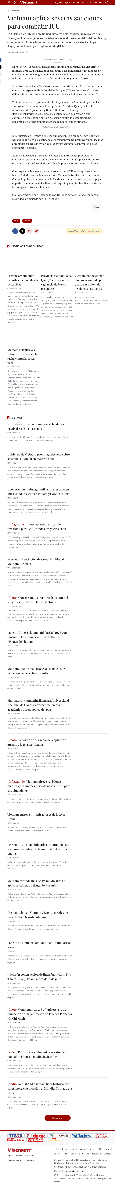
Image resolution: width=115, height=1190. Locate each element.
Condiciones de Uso (86, 1149)
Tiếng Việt (58, 2)
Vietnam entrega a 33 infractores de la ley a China (36, 816)
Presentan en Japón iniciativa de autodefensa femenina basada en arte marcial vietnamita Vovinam (37, 849)
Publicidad (96, 1153)
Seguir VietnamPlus (76, 231)
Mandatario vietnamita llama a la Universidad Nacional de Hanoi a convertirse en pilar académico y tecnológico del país (38, 704)
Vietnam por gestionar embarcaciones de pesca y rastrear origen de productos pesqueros (90, 282)
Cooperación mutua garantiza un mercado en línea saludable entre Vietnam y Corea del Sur (38, 491)
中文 (91, 2)
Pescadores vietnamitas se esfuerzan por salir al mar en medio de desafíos (37, 1054)
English (67, 2)
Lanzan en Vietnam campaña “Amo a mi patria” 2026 (39, 945)
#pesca (27, 220)
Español (84, 2)
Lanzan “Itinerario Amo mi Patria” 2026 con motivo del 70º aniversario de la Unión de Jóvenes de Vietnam (37, 637)
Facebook (15, 231)
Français (75, 2)
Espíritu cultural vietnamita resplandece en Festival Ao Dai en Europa (36, 426)
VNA (66, 1153)
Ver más (17, 417)
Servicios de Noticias (80, 1153)
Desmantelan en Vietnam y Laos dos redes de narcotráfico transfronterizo (37, 914)
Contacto (108, 1153)
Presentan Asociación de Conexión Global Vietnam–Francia (35, 561)
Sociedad (13, 10)
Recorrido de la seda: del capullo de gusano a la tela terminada (36, 742)
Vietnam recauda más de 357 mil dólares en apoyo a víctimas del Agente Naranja (36, 883)
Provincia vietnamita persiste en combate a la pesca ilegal (23, 280)
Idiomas (57, 1153)
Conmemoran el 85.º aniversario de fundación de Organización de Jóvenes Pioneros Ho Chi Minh (39, 1013)
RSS (99, 1149)
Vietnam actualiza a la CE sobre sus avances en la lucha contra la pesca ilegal (23, 356)
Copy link (36, 231)
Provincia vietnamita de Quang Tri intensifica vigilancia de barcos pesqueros (56, 282)
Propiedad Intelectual (65, 1149)
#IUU (16, 220)
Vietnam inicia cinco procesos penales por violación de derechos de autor (36, 671)
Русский (98, 2)
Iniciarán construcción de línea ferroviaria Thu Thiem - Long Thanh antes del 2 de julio (39, 976)
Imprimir (29, 231)
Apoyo (107, 1149)
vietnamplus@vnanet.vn (72, 1171)
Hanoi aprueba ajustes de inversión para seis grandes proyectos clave (36, 526)
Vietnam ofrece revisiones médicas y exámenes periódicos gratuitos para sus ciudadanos (38, 785)
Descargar (57, 1117)
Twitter (22, 231)
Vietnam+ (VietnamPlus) (29, 2)
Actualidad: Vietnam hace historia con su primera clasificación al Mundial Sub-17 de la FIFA (39, 1088)
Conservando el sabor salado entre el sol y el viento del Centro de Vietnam (37, 599)
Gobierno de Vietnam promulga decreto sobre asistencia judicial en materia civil (38, 456)
